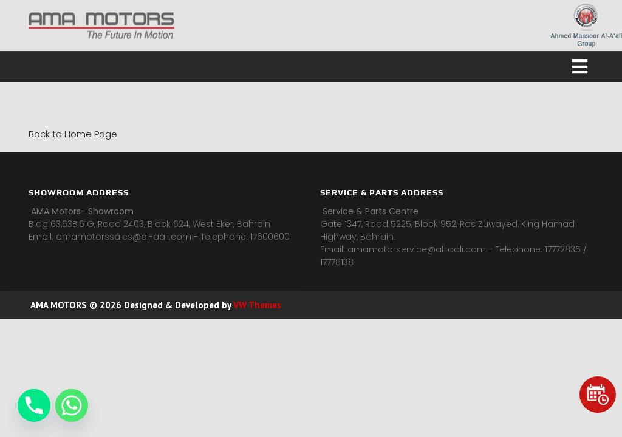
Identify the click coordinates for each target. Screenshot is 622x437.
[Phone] (34, 405)
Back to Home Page (73, 133)
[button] (311, 67)
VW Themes (256, 305)
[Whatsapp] (71, 405)
